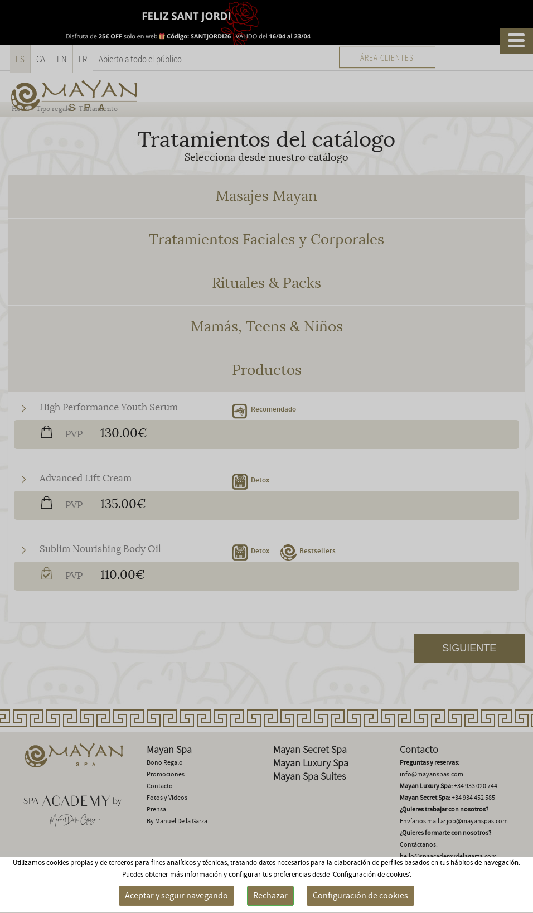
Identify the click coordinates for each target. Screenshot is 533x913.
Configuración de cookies (360, 895)
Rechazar (270, 895)
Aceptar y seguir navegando (176, 895)
